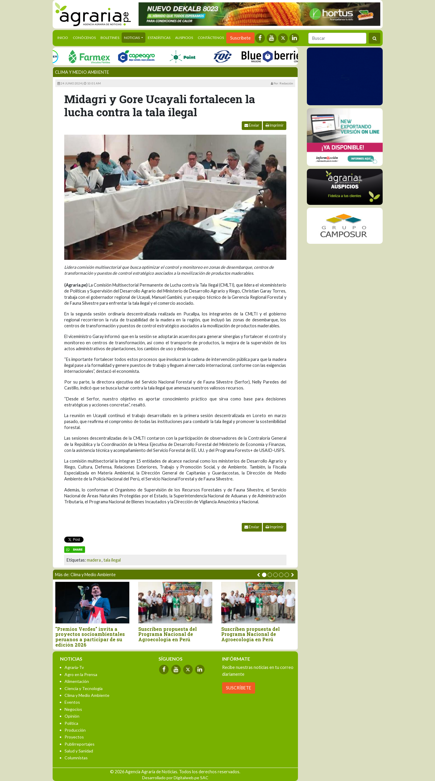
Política (71, 723)
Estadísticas (159, 37)
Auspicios (184, 37)
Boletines (109, 37)
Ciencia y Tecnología (84, 688)
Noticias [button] (132, 37)
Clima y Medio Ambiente (82, 72)
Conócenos (84, 37)
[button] (264, 575)
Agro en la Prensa (81, 674)
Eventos (72, 702)
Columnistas (76, 757)
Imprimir (275, 125)
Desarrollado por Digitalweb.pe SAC (175, 777)
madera (94, 559)
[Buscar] (337, 38)
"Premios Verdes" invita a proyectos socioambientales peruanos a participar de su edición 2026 (90, 636)
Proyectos (74, 736)
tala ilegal (112, 559)
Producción (75, 730)
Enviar (251, 125)
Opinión (72, 716)
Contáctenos (211, 37)
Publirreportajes (80, 744)
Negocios (73, 709)
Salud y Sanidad (79, 750)
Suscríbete (240, 37)
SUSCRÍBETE (238, 687)
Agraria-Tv (74, 667)
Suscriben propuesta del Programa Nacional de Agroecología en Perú (167, 634)
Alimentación (77, 681)
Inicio (63, 37)
